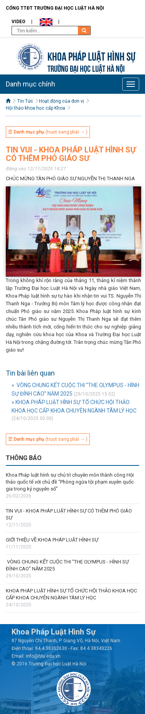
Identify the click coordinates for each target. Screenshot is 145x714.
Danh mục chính (30, 84)
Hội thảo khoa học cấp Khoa (35, 108)
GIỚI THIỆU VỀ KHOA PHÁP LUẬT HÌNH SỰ (52, 540)
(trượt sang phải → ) (48, 132)
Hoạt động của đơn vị (61, 101)
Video (18, 21)
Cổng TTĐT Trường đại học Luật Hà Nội (55, 8)
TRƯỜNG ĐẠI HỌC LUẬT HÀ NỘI (86, 67)
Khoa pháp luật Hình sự (91, 55)
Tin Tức (25, 101)
